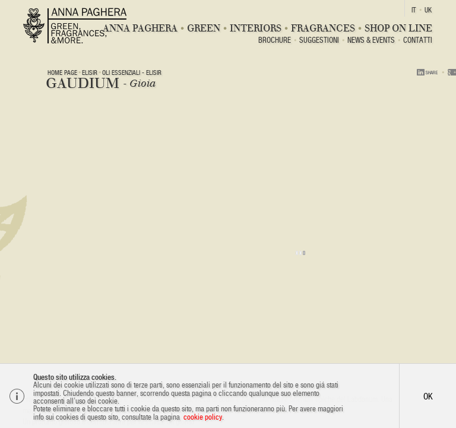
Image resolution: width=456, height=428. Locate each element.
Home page (62, 72)
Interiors (255, 28)
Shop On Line (398, 28)
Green (203, 28)
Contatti (417, 41)
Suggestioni (319, 41)
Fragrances (323, 28)
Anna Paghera (140, 28)
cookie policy (202, 417)
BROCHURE (274, 41)
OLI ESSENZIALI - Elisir (132, 72)
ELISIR (89, 72)
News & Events (371, 41)
